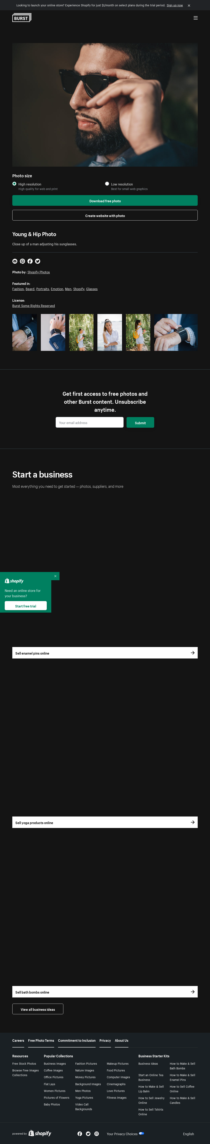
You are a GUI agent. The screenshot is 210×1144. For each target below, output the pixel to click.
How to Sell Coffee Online (182, 1088)
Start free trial (25, 605)
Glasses (92, 288)
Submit (140, 422)
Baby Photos (52, 1104)
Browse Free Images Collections (25, 1072)
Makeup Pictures (118, 1063)
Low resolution (122, 184)
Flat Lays (49, 1083)
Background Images (88, 1083)
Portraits (42, 288)
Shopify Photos (38, 271)
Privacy (105, 1040)
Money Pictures (85, 1077)
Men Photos (83, 1090)
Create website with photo (105, 215)
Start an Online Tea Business (150, 1077)
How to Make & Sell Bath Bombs (182, 1065)
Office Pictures (53, 1077)
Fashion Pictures (86, 1063)
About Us (121, 1040)
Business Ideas (148, 1063)
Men (68, 288)
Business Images (55, 1063)
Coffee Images (53, 1070)
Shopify (78, 288)
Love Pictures (116, 1090)
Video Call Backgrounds (83, 1106)
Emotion (57, 288)
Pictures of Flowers (56, 1097)
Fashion (18, 288)
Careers (18, 1040)
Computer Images (118, 1077)
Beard (30, 288)
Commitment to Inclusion (77, 1040)
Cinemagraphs (116, 1083)
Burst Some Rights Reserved (33, 305)
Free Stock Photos (24, 1063)
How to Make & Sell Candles (182, 1100)
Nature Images (84, 1070)
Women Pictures (54, 1090)
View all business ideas (38, 1009)
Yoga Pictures (84, 1097)
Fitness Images (117, 1097)
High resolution (29, 184)
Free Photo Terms (41, 1040)
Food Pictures (116, 1070)
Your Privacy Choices (125, 1133)
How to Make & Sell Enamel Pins (182, 1077)
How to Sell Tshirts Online (150, 1111)
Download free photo (105, 200)
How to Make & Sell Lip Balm (151, 1088)
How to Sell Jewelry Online (151, 1100)
